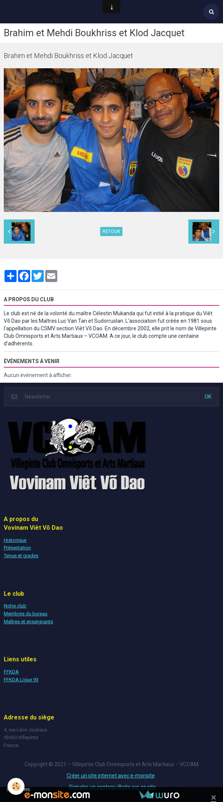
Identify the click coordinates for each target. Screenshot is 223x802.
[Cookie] (16, 786)
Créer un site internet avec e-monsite (111, 776)
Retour (111, 231)
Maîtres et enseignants (28, 621)
